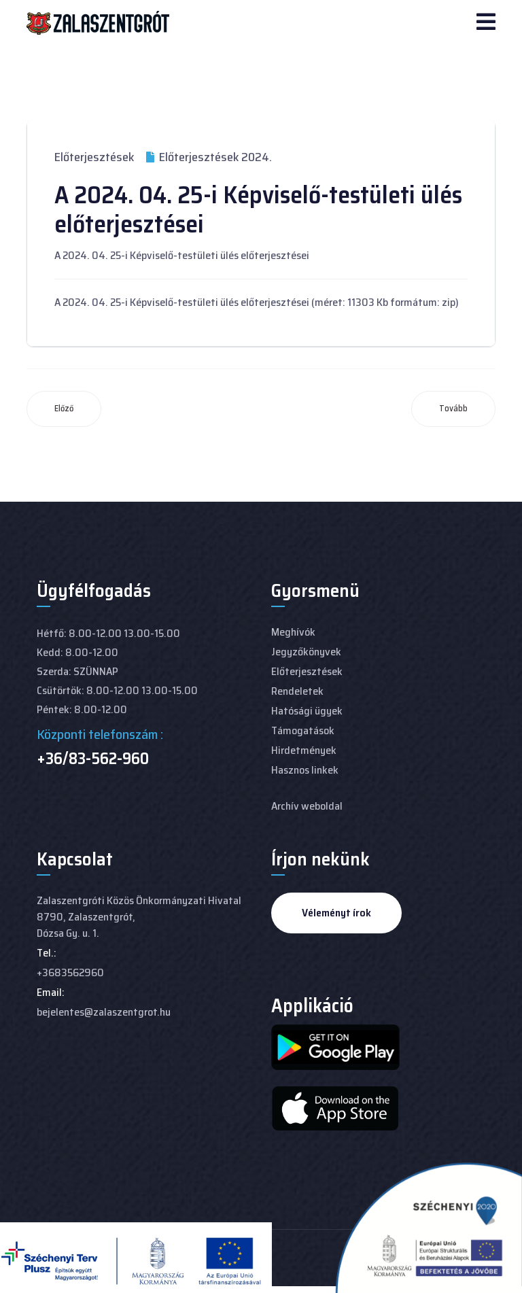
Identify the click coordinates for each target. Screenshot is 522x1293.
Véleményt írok (336, 912)
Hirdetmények (303, 750)
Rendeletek (297, 691)
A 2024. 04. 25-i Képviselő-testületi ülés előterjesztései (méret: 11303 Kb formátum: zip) (256, 302)
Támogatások (302, 730)
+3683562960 (70, 972)
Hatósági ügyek (307, 710)
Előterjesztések (94, 157)
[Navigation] (485, 23)
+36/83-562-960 (93, 759)
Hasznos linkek (304, 769)
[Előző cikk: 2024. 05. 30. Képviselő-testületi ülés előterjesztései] (64, 409)
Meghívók (293, 631)
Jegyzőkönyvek (306, 651)
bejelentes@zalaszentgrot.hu (104, 1011)
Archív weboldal (307, 805)
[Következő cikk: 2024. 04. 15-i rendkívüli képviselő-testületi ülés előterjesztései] (453, 409)
